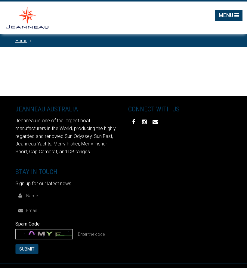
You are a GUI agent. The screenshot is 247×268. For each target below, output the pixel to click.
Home (21, 40)
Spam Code (27, 224)
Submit (27, 249)
